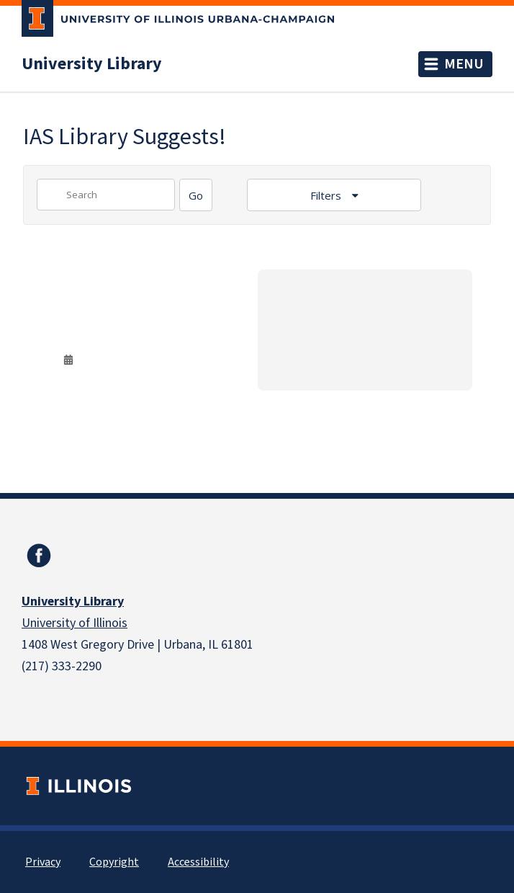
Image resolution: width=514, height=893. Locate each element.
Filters (327, 195)
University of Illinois (74, 623)
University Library (92, 64)
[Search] (195, 195)
